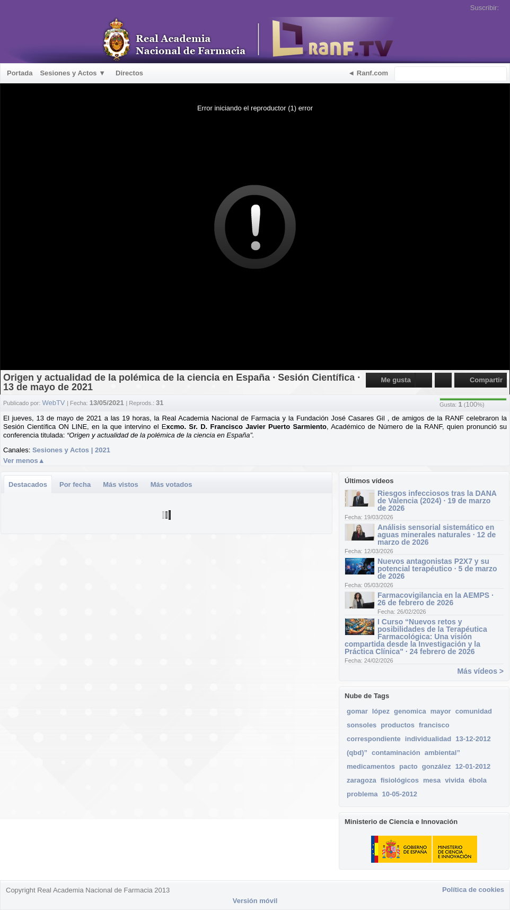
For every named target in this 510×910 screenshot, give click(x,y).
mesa (432, 780)
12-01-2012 (473, 766)
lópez (381, 711)
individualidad (428, 739)
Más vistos (120, 484)
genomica (410, 711)
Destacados (27, 484)
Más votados (171, 484)
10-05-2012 (400, 794)
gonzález (436, 766)
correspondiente (374, 739)
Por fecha (75, 484)
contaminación (396, 753)
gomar (357, 711)
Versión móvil (255, 901)
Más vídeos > (480, 671)
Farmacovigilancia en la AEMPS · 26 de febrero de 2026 (435, 599)
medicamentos (371, 766)
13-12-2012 (473, 739)
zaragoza (361, 780)
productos (398, 725)
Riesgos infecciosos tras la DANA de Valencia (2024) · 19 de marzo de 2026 (436, 500)
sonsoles (361, 725)
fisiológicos (400, 780)
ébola (478, 780)
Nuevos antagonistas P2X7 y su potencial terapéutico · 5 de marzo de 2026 (437, 568)
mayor (440, 711)
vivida (454, 780)
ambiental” (442, 753)
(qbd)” (357, 753)
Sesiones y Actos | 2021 (71, 450)
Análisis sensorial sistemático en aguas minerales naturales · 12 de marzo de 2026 (436, 534)
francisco (434, 725)
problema (362, 794)
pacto (408, 766)
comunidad (473, 711)
